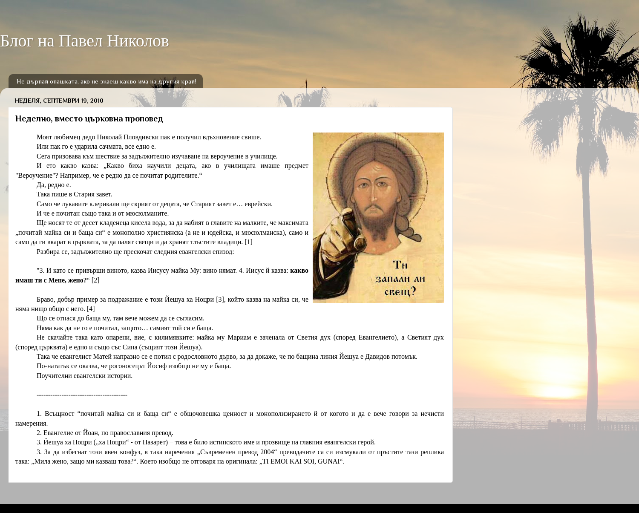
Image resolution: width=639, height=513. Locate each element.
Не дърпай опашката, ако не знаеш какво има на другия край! (106, 81)
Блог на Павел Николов (84, 40)
